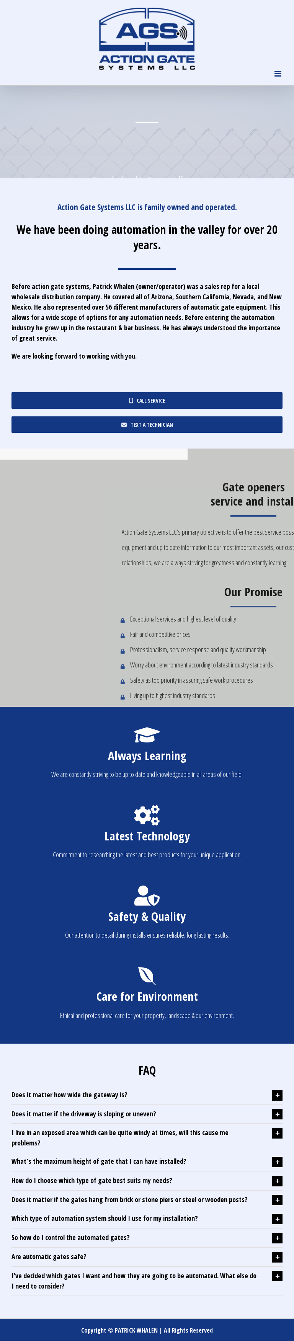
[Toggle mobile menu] (278, 74)
